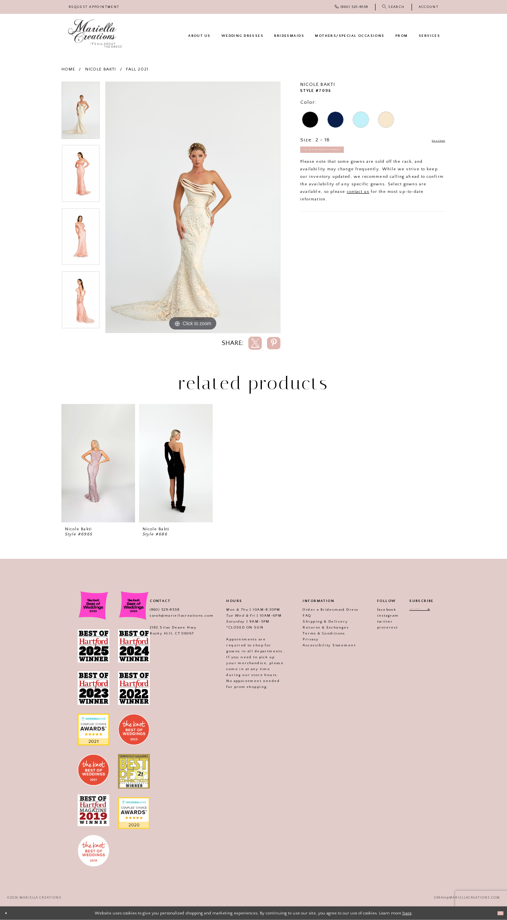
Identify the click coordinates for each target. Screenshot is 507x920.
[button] (429, 7)
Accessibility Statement (320, 645)
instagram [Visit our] (379, 615)
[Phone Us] (351, 7)
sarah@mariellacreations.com (173, 615)
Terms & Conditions (315, 633)
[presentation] (98, 463)
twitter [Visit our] (376, 621)
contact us (358, 200)
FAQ (298, 615)
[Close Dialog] (9, 913)
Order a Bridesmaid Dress (322, 609)
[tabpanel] (80, 113)
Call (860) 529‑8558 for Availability (343, 156)
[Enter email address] (421, 611)
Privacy (302, 639)
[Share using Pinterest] (273, 343)
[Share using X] (255, 343)
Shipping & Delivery (316, 621)
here (407, 912)
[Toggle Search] (393, 7)
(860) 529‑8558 (156, 609)
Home (68, 69)
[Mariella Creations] (95, 33)
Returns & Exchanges (317, 627)
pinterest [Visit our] (378, 627)
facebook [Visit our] (377, 609)
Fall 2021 (137, 69)
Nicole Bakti (100, 69)
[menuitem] (94, 7)
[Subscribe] (437, 611)
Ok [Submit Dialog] (497, 912)
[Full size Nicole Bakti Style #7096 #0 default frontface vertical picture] (193, 207)
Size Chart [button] (432, 140)
